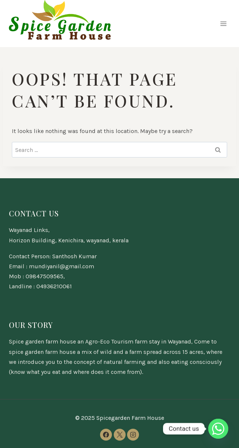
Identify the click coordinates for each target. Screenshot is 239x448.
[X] (120, 435)
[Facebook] (106, 435)
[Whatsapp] (218, 429)
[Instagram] (133, 435)
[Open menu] (223, 23)
